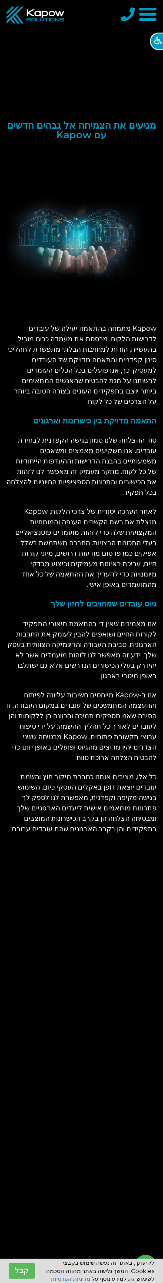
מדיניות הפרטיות (70, 1278)
